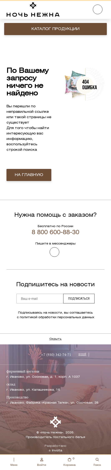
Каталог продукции (55, 29)
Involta (57, 450)
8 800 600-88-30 (55, 232)
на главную (29, 175)
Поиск (97, 462)
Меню (13, 462)
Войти (41, 462)
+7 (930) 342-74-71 (56, 355)
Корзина (69, 461)
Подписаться (79, 298)
